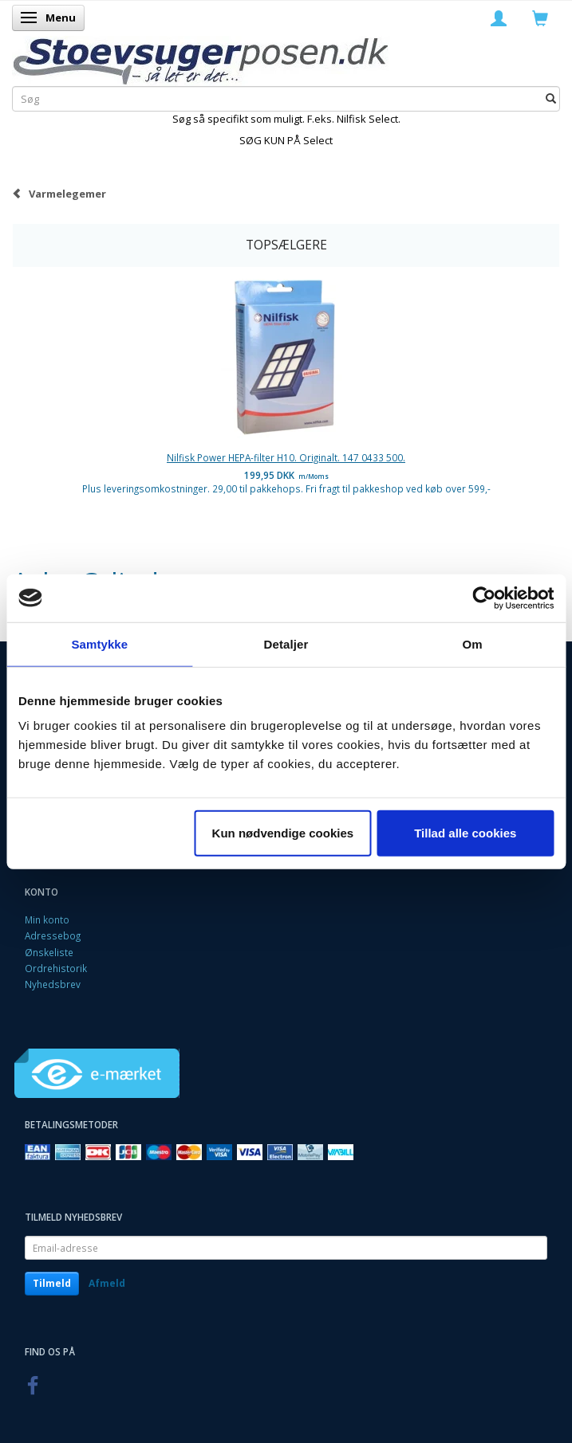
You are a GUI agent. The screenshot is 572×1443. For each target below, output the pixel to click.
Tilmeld (52, 1283)
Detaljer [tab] (286, 643)
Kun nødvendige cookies (283, 833)
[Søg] (551, 98)
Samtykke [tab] (99, 643)
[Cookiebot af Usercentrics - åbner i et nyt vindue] (484, 598)
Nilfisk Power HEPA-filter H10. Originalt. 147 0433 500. (286, 457)
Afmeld (107, 1283)
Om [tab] (473, 643)
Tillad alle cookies (465, 833)
